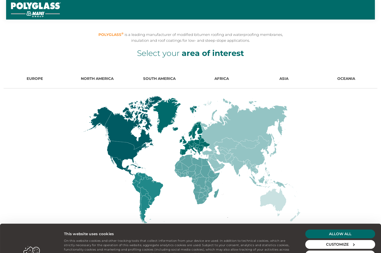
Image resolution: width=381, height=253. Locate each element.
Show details (76, 243)
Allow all (340, 207)
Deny (340, 228)
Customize (340, 217)
